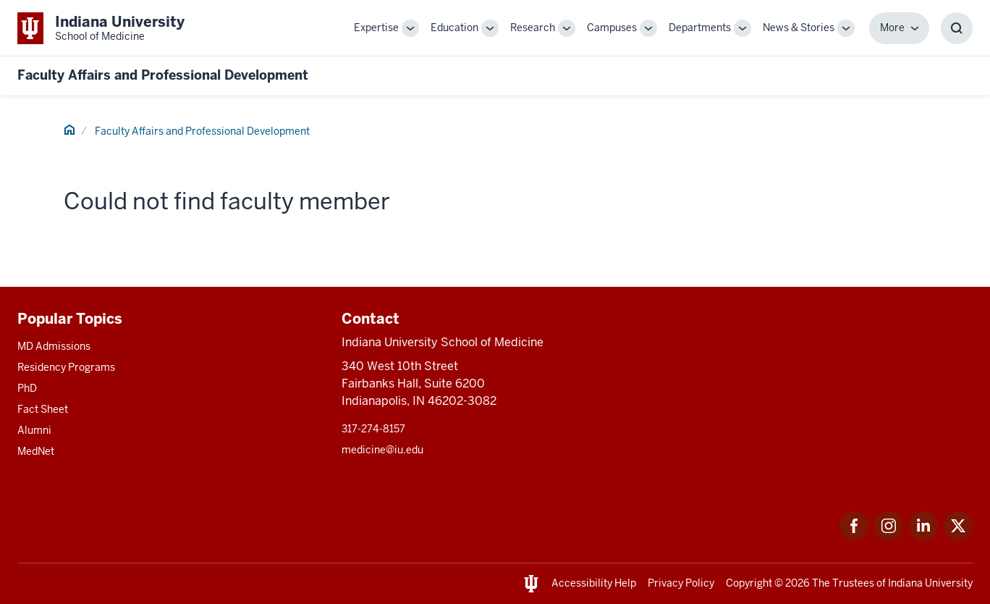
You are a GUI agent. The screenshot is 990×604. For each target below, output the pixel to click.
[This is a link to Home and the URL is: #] (69, 132)
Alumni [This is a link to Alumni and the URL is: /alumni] (34, 430)
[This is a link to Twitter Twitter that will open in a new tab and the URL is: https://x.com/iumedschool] (958, 536)
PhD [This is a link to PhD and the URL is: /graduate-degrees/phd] (27, 388)
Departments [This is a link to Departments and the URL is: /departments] (700, 27)
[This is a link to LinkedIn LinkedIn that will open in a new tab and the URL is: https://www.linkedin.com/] (923, 536)
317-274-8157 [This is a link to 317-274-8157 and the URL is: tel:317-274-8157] (373, 428)
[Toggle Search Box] (957, 28)
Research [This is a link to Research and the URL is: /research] (532, 27)
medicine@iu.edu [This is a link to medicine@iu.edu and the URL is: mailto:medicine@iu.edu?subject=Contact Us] (382, 449)
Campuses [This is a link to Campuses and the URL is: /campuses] (612, 27)
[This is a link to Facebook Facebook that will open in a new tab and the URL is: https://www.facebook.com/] (853, 536)
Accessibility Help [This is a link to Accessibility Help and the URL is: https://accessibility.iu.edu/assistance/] (593, 583)
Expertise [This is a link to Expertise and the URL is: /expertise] (376, 27)
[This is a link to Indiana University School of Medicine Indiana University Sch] (101, 28)
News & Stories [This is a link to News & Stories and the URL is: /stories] (798, 27)
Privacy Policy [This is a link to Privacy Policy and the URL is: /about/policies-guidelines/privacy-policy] (681, 583)
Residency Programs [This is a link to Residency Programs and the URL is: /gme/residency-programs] (66, 367)
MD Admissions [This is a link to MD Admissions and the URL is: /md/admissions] (53, 346)
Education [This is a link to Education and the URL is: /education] (454, 27)
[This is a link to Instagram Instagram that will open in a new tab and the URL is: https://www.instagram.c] (888, 536)
